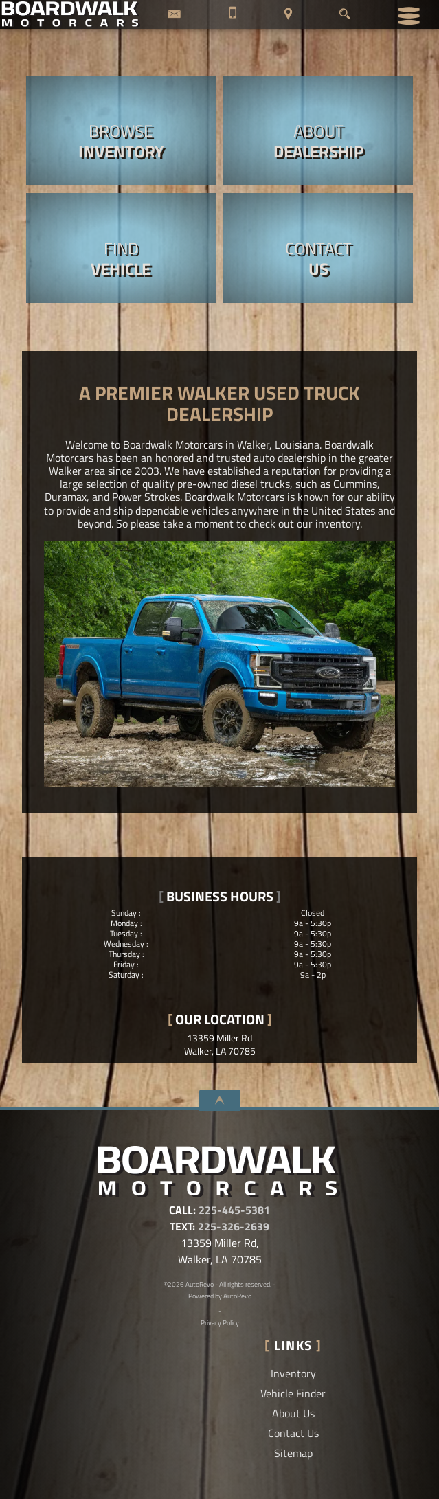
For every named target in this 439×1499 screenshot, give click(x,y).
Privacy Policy (220, 1323)
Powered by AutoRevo (219, 1296)
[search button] (344, 10)
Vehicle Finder (293, 1393)
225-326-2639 (233, 1226)
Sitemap (293, 1453)
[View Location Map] (288, 14)
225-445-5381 (234, 1210)
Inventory (293, 1373)
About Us (293, 1413)
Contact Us (293, 1433)
